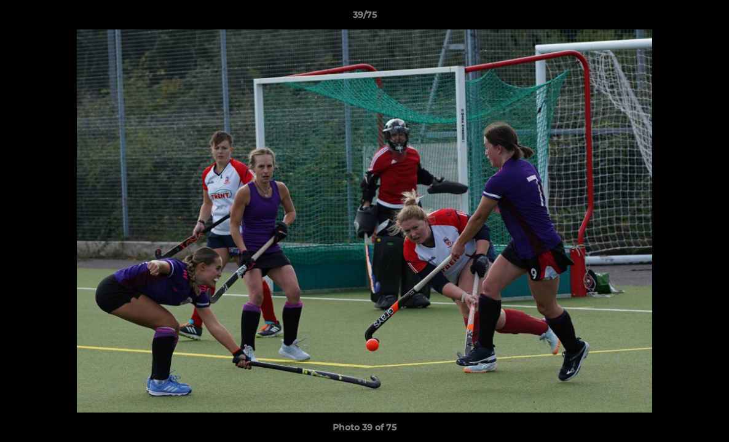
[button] (706, 17)
